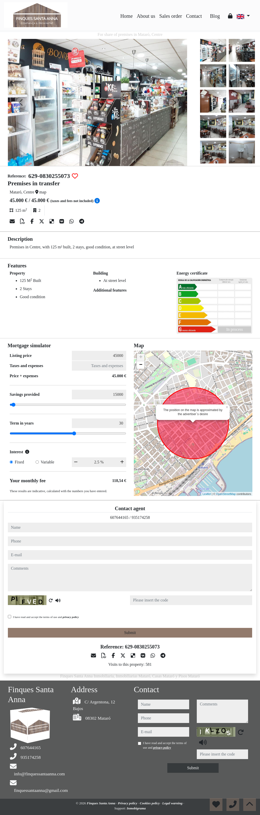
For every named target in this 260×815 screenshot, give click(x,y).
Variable (47, 462)
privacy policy (71, 616)
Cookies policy (150, 803)
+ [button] (140, 357)
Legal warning (172, 803)
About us (146, 16)
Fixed (19, 462)
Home (126, 16)
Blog (215, 16)
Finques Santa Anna (101, 803)
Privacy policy (128, 803)
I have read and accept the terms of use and (46, 616)
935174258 (141, 517)
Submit (130, 632)
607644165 (119, 517)
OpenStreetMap (226, 493)
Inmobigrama (136, 808)
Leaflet (207, 493)
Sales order (170, 16)
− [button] (140, 365)
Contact (194, 16)
